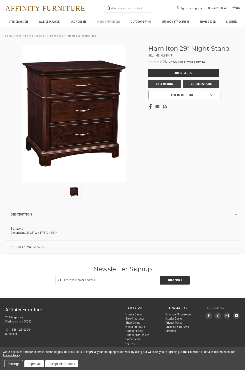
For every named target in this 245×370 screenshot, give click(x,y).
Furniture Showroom (178, 314)
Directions (11, 333)
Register (197, 8)
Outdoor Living (141, 21)
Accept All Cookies (61, 364)
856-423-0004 (217, 8)
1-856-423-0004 (19, 329)
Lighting (231, 21)
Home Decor (208, 21)
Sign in (184, 8)
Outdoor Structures (175, 21)
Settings (14, 364)
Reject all (34, 364)
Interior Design (18, 21)
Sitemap (170, 330)
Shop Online (78, 21)
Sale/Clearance (49, 21)
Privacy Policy (173, 322)
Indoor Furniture (108, 21)
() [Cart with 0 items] (236, 8)
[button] (194, 61)
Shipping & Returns (177, 326)
